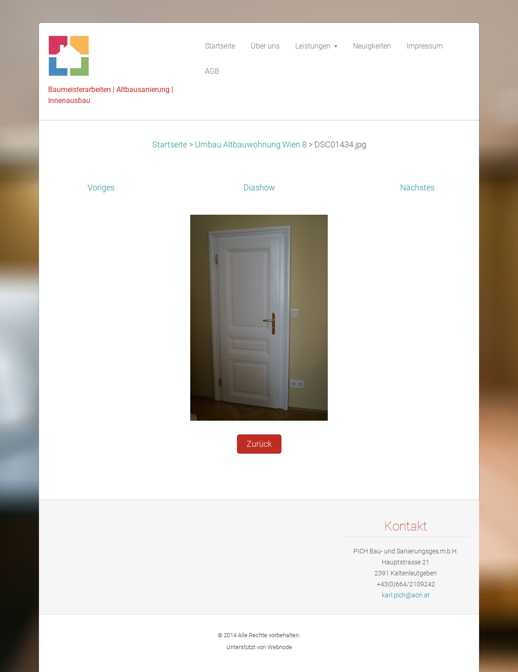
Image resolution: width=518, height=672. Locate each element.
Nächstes (417, 187)
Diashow (259, 187)
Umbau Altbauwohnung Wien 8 (251, 144)
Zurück (259, 444)
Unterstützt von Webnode (259, 647)
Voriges (101, 187)
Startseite (169, 144)
